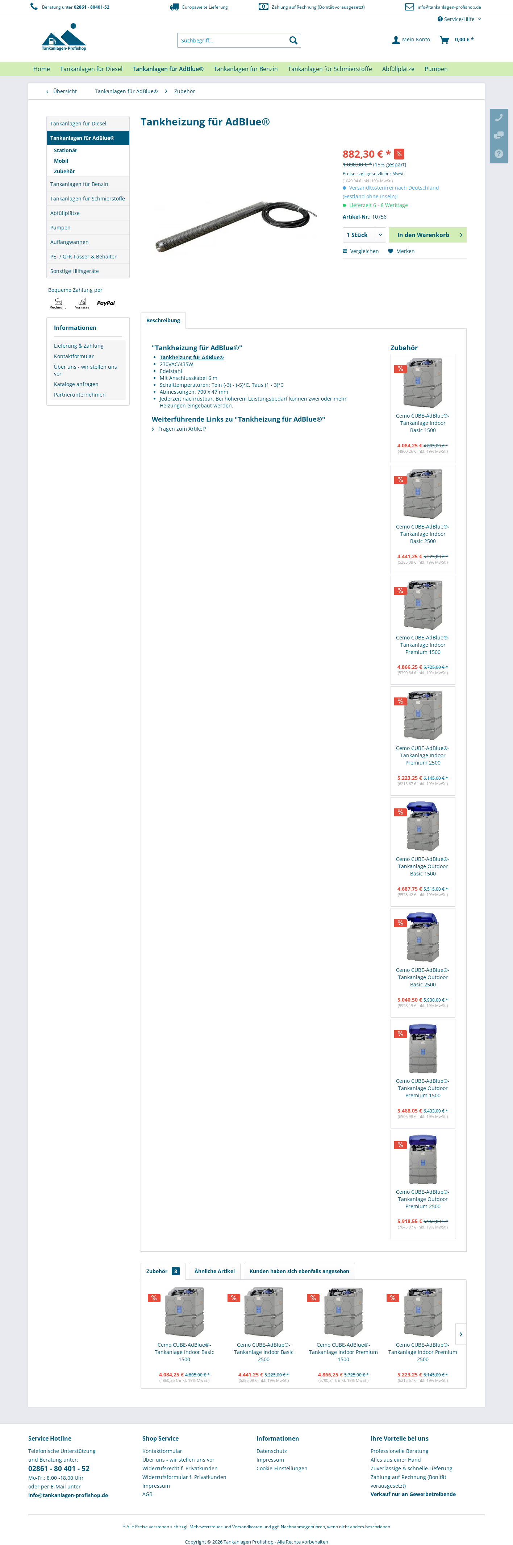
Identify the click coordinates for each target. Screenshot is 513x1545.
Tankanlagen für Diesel (78, 123)
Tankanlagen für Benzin (79, 184)
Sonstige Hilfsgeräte (74, 271)
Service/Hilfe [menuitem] (457, 19)
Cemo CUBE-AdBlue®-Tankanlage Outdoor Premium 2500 (423, 1199)
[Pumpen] (436, 69)
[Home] (41, 69)
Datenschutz (271, 1450)
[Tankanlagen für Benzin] (246, 69)
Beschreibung (163, 320)
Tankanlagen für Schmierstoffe (87, 198)
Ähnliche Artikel (215, 1271)
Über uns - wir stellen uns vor (85, 370)
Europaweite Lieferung (198, 6)
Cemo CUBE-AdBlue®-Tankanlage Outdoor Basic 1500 (423, 866)
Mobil (61, 160)
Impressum (156, 1485)
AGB (147, 1494)
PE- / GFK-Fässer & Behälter (83, 256)
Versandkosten (247, 1527)
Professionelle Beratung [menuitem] (400, 1450)
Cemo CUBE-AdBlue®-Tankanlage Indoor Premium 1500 (423, 644)
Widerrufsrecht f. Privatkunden (180, 1468)
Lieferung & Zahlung (79, 345)
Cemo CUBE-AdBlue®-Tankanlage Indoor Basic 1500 (423, 423)
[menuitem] (239, 40)
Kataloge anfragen (76, 384)
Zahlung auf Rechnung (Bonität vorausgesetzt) (311, 6)
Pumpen (60, 227)
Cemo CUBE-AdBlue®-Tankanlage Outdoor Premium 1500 (423, 1088)
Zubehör (64, 171)
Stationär (65, 150)
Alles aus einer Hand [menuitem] (396, 1459)
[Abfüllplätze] (398, 69)
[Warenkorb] (457, 40)
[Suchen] (293, 40)
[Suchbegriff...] (239, 40)
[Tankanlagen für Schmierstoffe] (330, 69)
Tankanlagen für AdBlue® (82, 137)
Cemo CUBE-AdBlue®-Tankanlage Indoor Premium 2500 (423, 755)
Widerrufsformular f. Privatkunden (184, 1477)
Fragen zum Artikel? (179, 428)
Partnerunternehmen (80, 394)
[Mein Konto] (411, 40)
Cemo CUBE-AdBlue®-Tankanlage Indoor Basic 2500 (423, 533)
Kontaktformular (74, 356)
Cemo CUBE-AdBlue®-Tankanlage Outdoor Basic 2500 (423, 977)
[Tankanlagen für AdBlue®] (168, 69)
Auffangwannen (69, 242)
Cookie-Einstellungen (282, 1468)
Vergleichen (361, 251)
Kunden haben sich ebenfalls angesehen (299, 1271)
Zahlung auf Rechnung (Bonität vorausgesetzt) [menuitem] (408, 1481)
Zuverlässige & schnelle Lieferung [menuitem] (411, 1468)
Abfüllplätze (65, 213)
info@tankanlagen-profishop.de (449, 7)
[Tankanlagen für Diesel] (91, 69)
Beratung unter (68, 6)
